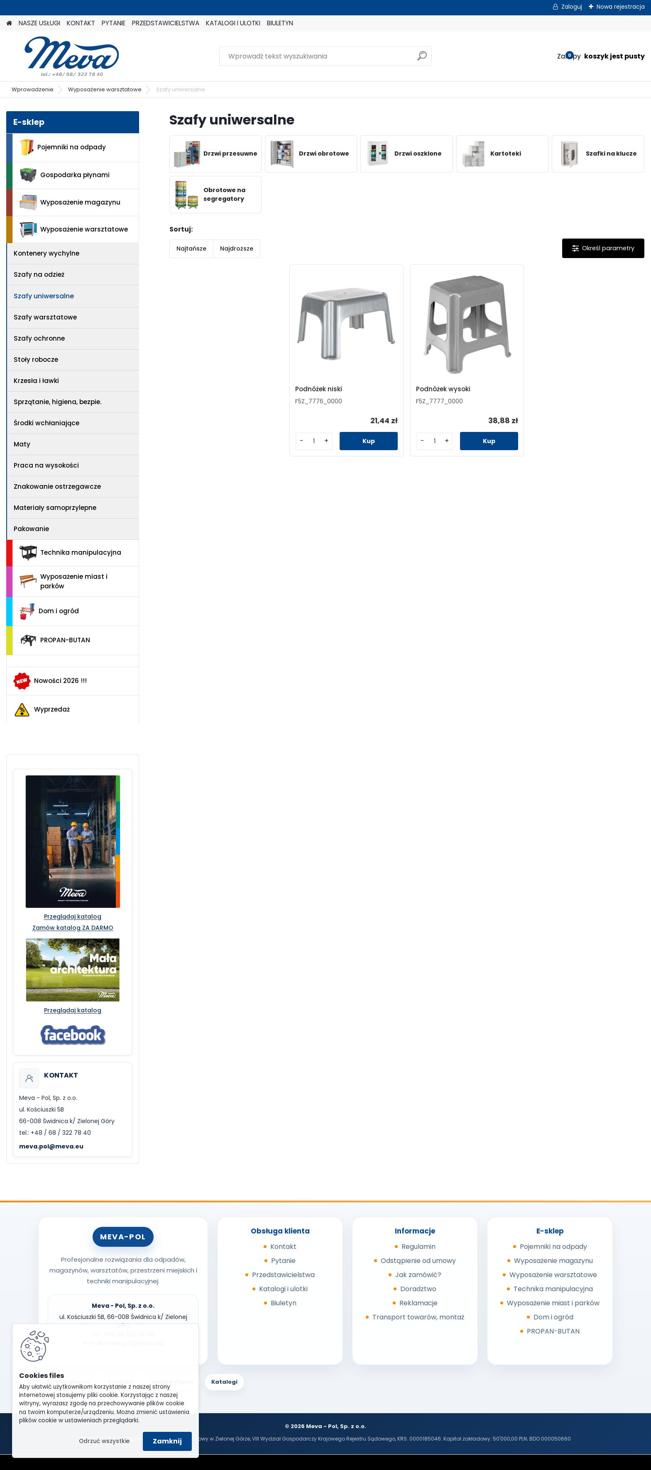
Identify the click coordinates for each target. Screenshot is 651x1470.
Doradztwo (418, 1289)
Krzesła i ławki (36, 380)
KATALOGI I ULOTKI (233, 23)
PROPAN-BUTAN (55, 640)
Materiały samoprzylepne (55, 507)
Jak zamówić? (418, 1275)
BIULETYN (280, 23)
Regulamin (418, 1246)
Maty (22, 444)
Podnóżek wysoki (443, 389)
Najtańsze (191, 248)
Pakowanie (31, 528)
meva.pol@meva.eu (51, 1146)
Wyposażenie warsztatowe (105, 89)
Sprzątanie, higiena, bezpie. (57, 401)
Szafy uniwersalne (44, 296)
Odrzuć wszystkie (104, 1441)
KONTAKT (81, 23)
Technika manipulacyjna (70, 553)
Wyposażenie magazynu (70, 202)
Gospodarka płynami (65, 175)
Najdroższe (236, 248)
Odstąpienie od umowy (418, 1260)
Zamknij (167, 1441)
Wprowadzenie (33, 89)
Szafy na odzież (39, 274)
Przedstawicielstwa (283, 1275)
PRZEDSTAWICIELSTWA (165, 23)
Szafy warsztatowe (45, 317)
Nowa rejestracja (621, 6)
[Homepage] (9, 23)
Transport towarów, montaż (418, 1317)
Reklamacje (418, 1303)
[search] (422, 59)
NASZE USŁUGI (39, 23)
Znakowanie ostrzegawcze (57, 486)
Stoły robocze (36, 359)
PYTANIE (113, 23)
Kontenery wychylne (46, 253)
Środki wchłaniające (46, 423)
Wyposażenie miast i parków (64, 581)
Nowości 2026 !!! (50, 681)
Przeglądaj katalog (72, 916)
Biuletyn (283, 1303)
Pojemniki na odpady (63, 147)
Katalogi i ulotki (283, 1289)
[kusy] (315, 441)
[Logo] (63, 56)
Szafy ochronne (39, 338)
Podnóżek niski (320, 389)
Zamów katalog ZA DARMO (72, 928)
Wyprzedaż (41, 710)
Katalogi (224, 1382)
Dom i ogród (49, 611)
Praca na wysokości (46, 465)
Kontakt (283, 1246)
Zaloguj (571, 6)
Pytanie (283, 1260)
